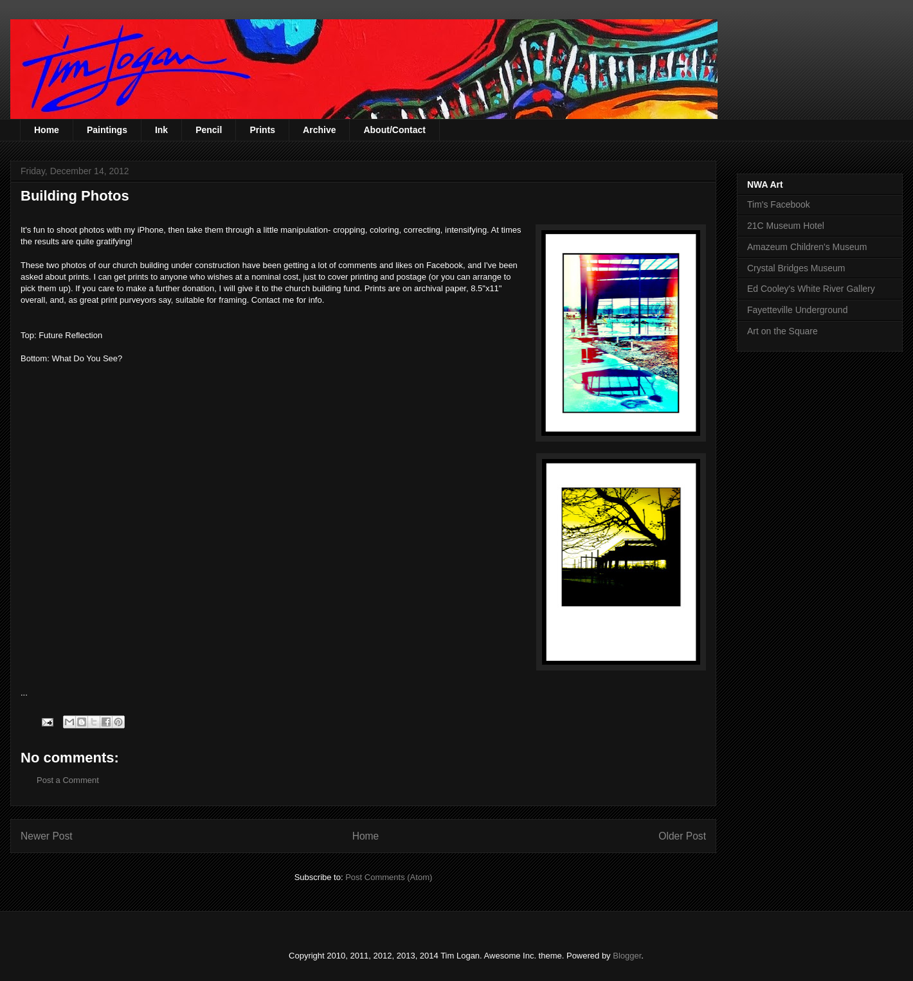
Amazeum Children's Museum (807, 247)
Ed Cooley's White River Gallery (811, 289)
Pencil (208, 130)
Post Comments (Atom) (388, 877)
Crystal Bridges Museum (796, 268)
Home (46, 130)
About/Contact (394, 130)
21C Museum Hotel (785, 226)
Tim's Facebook (778, 204)
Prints (262, 130)
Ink (161, 130)
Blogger (627, 955)
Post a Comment (68, 780)
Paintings (107, 130)
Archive (319, 130)
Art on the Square (782, 331)
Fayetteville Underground (797, 310)
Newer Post (47, 836)
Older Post (682, 836)
